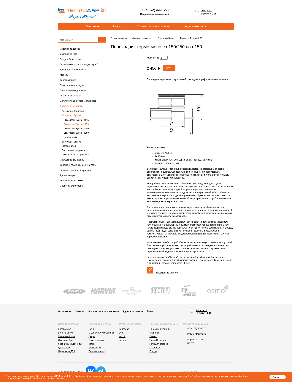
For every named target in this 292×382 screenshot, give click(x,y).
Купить (169, 67)
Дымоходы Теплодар (73, 111)
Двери (92, 336)
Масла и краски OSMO (72, 180)
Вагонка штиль (66, 332)
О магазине (92, 26)
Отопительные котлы (71, 95)
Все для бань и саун (70, 59)
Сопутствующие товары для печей (78, 101)
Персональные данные (195, 341)
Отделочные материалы (101, 332)
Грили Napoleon (158, 340)
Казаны (153, 336)
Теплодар (124, 329)
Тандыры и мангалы (160, 329)
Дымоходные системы (71, 106)
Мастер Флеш (69, 146)
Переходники (70, 137)
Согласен (277, 377)
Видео (150, 311)
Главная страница (119, 38)
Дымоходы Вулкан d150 (76, 124)
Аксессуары (95, 347)
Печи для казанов (159, 344)
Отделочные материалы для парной (79, 64)
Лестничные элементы (70, 344)
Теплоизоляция (68, 80)
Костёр (122, 336)
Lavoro (122, 340)
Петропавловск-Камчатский (154, 14)
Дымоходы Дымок (71, 141)
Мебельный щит (66, 336)
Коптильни (155, 347)
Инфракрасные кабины (72, 159)
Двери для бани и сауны (73, 69)
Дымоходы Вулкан (71, 115)
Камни (92, 344)
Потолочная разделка (73, 150)
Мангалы (154, 332)
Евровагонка (64, 329)
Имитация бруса (66, 340)
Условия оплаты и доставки (153, 26)
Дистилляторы (67, 175)
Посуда (153, 351)
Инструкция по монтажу (166, 272)
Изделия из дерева (70, 49)
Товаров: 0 (206, 10)
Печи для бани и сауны (72, 85)
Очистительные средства (75, 154)
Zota (121, 332)
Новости (118, 26)
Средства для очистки (71, 185)
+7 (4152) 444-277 (154, 10)
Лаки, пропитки (96, 340)
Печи (91, 329)
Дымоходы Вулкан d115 (76, 120)
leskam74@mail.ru (196, 334)
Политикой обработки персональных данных (42, 378)
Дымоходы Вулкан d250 (76, 133)
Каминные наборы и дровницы (76, 170)
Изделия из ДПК (68, 54)
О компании (64, 311)
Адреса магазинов (195, 26)
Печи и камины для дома (73, 90)
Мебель (64, 75)
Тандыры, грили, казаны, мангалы (78, 165)
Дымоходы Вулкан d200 (76, 128)
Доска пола (64, 347)
